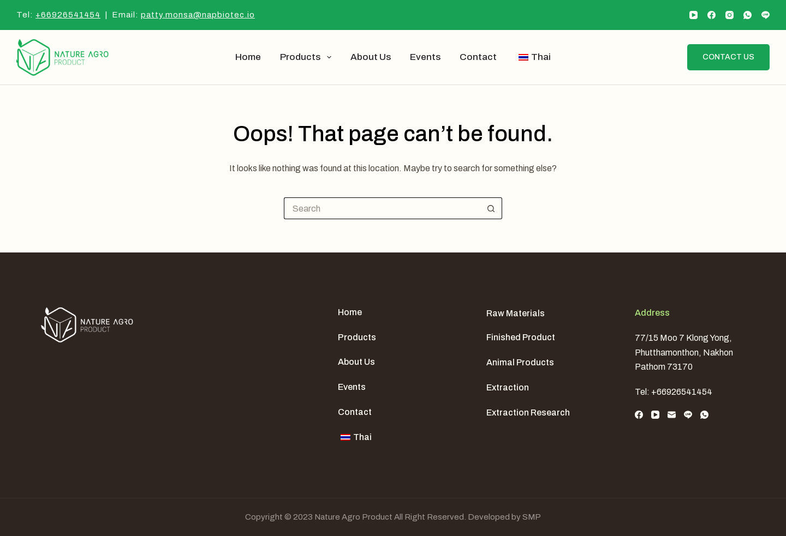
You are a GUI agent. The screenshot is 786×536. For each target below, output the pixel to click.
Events (425, 57)
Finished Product (520, 337)
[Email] (672, 415)
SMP (531, 517)
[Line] (765, 15)
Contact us (728, 57)
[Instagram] (729, 15)
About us (370, 57)
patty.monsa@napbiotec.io (198, 14)
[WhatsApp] (747, 15)
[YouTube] (693, 15)
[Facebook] (711, 15)
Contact (478, 57)
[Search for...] (382, 208)
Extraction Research (528, 412)
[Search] (670, 57)
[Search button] (491, 208)
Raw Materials (515, 313)
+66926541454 (67, 14)
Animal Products (520, 362)
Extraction (507, 387)
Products (307, 57)
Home (248, 57)
